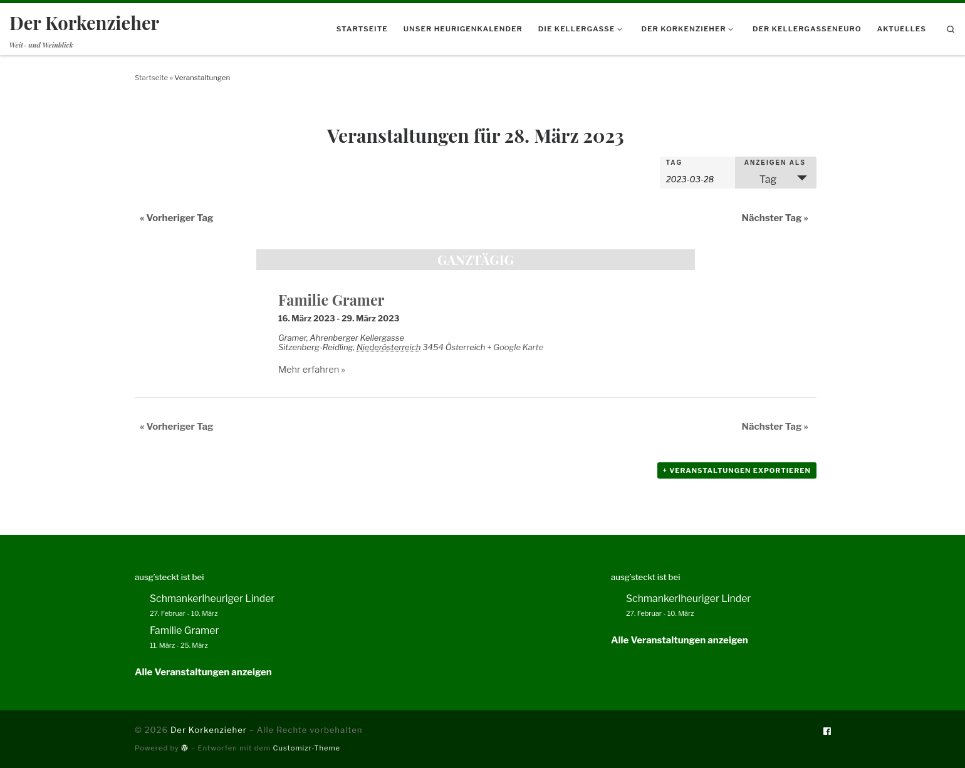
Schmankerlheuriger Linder (212, 599)
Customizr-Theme (307, 748)
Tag (674, 163)
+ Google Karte (515, 347)
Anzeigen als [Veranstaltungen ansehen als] (775, 163)
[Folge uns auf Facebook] (826, 731)
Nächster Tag (775, 218)
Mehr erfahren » (311, 369)
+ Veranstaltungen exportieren (737, 470)
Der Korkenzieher (208, 730)
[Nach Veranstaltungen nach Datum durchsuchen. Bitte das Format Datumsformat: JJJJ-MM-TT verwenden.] (697, 178)
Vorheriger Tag (177, 218)
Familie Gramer (331, 299)
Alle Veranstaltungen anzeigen (203, 672)
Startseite (151, 77)
